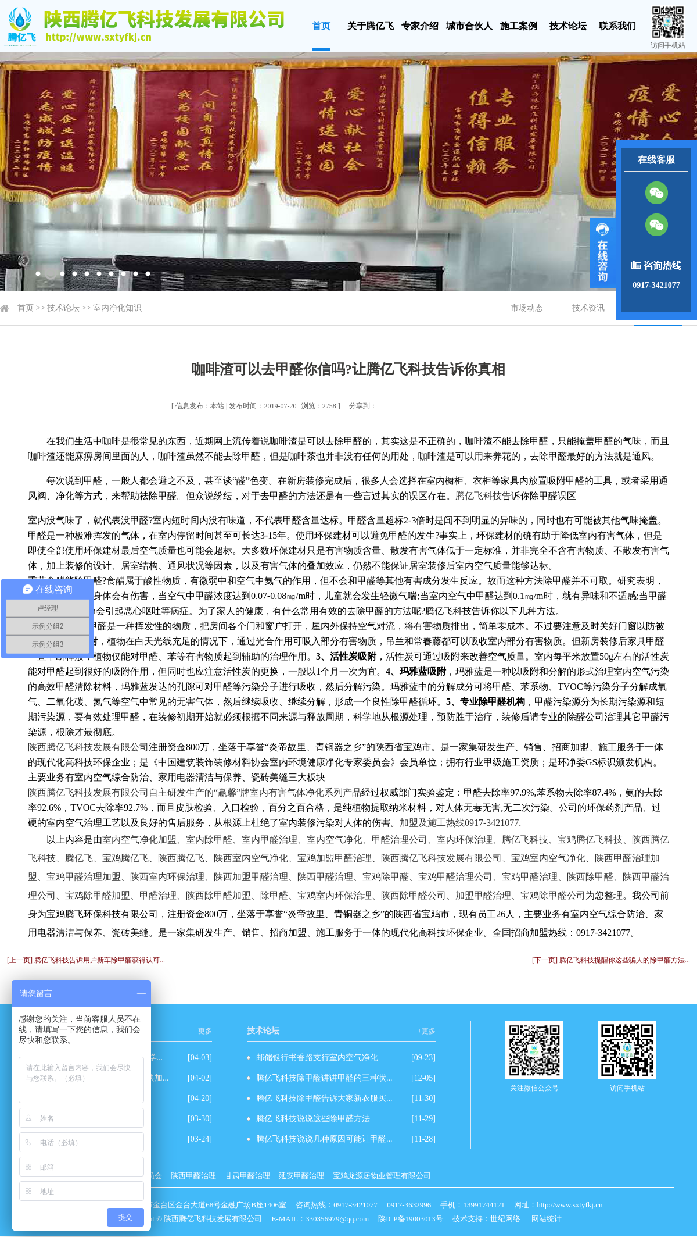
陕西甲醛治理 (193, 1175)
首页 (321, 26)
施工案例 (518, 26)
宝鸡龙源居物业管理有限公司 (382, 1175)
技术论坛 (568, 26)
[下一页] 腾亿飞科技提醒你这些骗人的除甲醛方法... (611, 960)
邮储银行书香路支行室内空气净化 (317, 1057)
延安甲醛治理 (301, 1175)
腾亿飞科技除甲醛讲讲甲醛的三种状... (324, 1078)
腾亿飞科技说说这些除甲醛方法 (313, 1118)
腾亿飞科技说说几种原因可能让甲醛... (324, 1139)
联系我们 (617, 26)
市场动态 (527, 308)
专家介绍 (420, 26)
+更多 (203, 1031)
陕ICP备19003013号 (410, 1218)
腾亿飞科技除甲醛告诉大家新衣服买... (324, 1098)
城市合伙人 (469, 26)
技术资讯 (588, 308)
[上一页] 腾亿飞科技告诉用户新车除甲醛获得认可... (86, 960)
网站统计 (546, 1218)
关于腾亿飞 (370, 26)
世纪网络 (505, 1218)
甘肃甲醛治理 (247, 1175)
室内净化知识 (117, 308)
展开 (603, 253)
